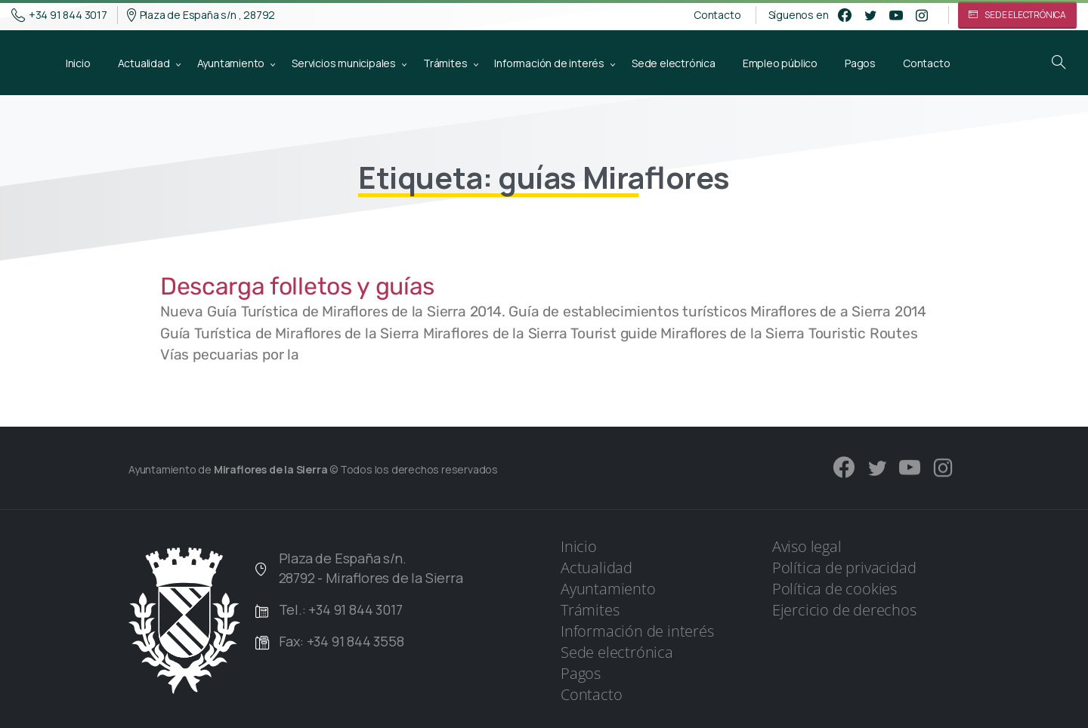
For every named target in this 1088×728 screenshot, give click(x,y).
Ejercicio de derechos (844, 610)
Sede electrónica (617, 652)
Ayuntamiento (608, 588)
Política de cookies (834, 588)
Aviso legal (807, 546)
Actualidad (596, 567)
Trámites (590, 610)
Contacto (717, 15)
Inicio (579, 546)
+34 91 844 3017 (59, 15)
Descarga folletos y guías (297, 286)
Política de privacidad (844, 567)
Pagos (581, 673)
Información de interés (637, 631)
